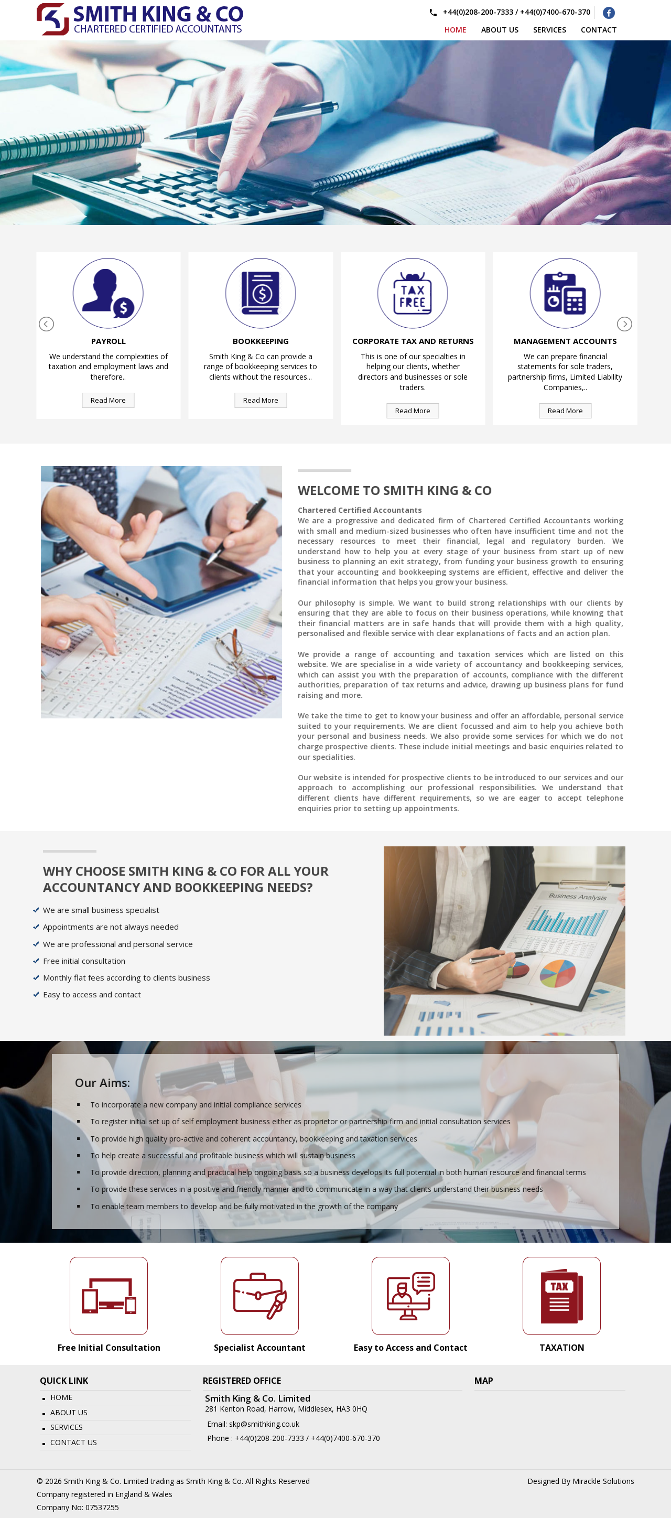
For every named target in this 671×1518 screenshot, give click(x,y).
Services (66, 1427)
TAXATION (562, 1347)
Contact (599, 29)
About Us (69, 1412)
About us (499, 29)
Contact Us (73, 1442)
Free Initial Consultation (109, 1347)
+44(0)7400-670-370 (555, 12)
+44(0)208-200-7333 (478, 12)
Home (456, 29)
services (549, 29)
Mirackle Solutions (603, 1481)
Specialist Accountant (260, 1347)
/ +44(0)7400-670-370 (342, 1438)
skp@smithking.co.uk (264, 1424)
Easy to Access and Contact (411, 1347)
